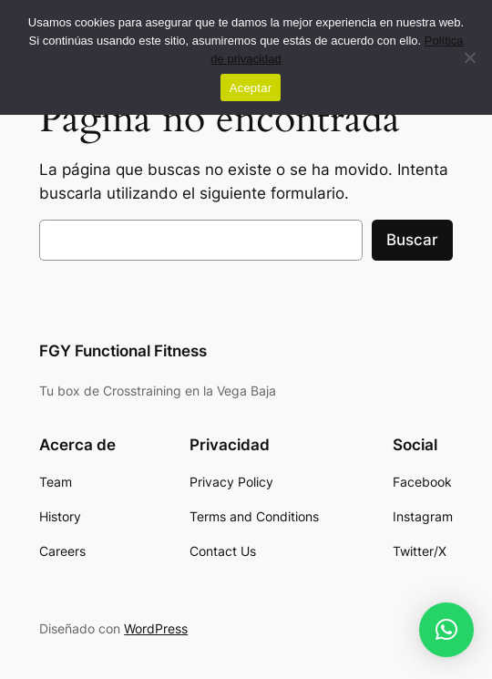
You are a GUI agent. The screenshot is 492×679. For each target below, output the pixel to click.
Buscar (412, 240)
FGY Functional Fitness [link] (123, 351)
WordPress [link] (156, 628)
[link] (55, 482)
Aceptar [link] (251, 88)
